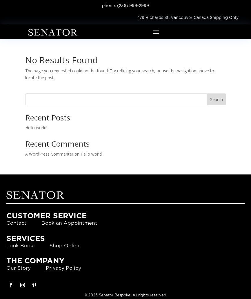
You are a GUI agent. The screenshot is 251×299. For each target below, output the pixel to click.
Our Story (18, 268)
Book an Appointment (69, 223)
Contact (16, 223)
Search (216, 99)
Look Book (19, 245)
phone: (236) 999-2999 (125, 6)
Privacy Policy (63, 268)
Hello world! (36, 127)
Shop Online (65, 245)
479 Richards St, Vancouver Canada (173, 18)
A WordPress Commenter (49, 154)
